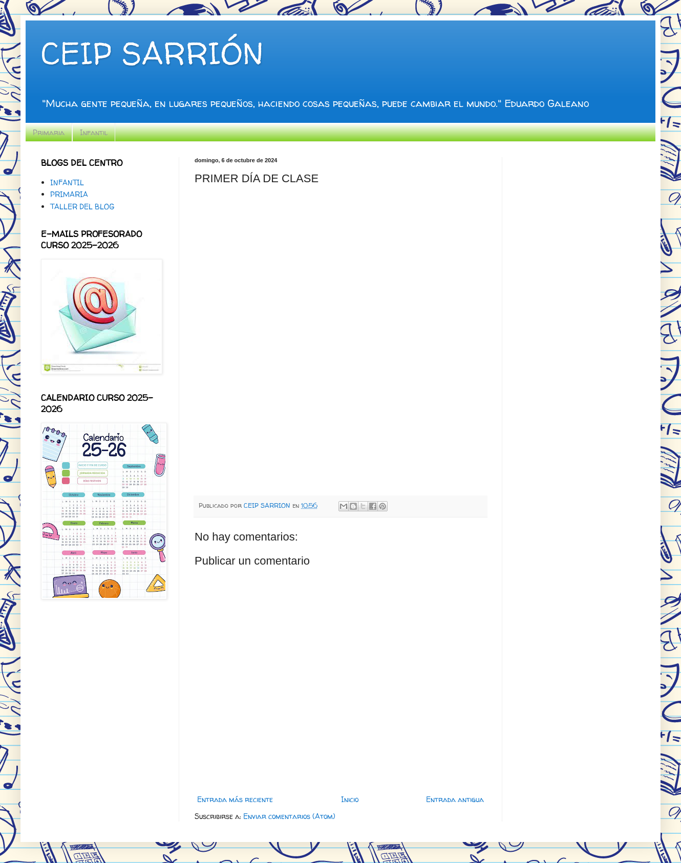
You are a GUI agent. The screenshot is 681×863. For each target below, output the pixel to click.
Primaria (49, 132)
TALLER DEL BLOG (82, 206)
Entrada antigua (455, 799)
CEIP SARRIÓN (152, 53)
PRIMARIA (69, 194)
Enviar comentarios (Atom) (289, 816)
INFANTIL (67, 182)
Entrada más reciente (235, 799)
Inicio (349, 799)
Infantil (94, 132)
